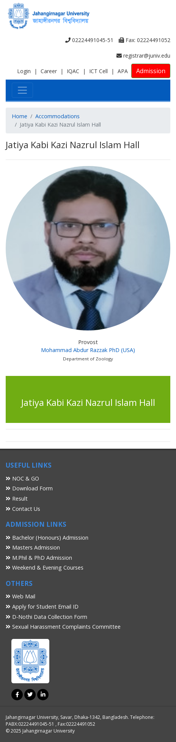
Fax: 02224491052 (144, 40)
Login (24, 71)
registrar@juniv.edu (143, 55)
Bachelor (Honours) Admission (47, 537)
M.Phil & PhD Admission (39, 557)
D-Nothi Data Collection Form (46, 616)
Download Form (29, 488)
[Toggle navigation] (22, 90)
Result (17, 498)
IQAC (73, 71)
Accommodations (57, 116)
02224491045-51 (89, 40)
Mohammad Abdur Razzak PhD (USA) (88, 350)
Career (49, 71)
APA (123, 71)
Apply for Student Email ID (42, 606)
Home (19, 116)
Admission (150, 71)
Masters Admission (33, 547)
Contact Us (23, 508)
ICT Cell (98, 71)
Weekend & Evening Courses (44, 567)
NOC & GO (22, 478)
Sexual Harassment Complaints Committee (63, 626)
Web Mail (20, 596)
